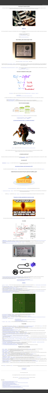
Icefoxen (14, 289)
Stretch (3, 353)
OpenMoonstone (4, 316)
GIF (34, 321)
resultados (21, 355)
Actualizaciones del (4, 318)
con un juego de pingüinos (28, 286)
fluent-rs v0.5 (4, 358)
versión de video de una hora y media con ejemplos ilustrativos (24, 95)
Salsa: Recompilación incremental (11, 99)
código (9, 190)
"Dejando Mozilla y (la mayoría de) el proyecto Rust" (8, 67)
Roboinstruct (11, 318)
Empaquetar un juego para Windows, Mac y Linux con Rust (9, 315)
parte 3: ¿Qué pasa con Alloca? (21, 280)
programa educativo (24, 188)
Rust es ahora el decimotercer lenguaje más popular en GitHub (10, 329)
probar (26, 326)
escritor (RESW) (4, 342)
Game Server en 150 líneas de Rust (6, 314)
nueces (11, 365)
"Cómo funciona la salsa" (11, 100)
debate (22, 276)
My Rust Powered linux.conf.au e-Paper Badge (8, 243)
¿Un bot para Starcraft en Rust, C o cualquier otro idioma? (23, 120)
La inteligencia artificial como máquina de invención (8, 383)
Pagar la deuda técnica (18, 319)
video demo (29, 316)
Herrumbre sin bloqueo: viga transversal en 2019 (24, 166)
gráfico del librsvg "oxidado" (10, 338)
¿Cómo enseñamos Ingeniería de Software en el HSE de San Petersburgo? (11, 386)
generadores (30, 326)
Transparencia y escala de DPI (19, 320)
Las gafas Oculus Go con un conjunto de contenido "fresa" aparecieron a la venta (12, 387)
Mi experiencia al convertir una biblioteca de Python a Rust (9, 330)
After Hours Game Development (6, 292)
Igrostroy (23, 282)
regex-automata (4, 352)
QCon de (26, 332)
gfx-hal (28, 290)
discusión (17, 67)
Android (33, 353)
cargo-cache (4, 350)
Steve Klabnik (20, 61)
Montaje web (23, 259)
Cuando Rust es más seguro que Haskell (7, 343)
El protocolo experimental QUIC (12, 188)
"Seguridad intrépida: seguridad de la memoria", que (19, 218)
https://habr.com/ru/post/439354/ (24, 378)
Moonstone (25, 316)
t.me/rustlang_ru (24, 369)
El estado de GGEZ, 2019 (5, 289)
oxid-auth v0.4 (4, 362)
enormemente (34, 360)
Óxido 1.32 (24, 28)
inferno (5, 355)
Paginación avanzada (20, 118)
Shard (25, 353)
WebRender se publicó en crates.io (6, 327)
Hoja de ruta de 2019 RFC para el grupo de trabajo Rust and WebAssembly (11, 276)
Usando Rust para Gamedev (5, 286)
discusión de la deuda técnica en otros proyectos (28, 319)
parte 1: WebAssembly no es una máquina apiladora (23, 279)
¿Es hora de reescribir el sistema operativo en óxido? (8, 332)
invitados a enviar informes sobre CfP (41, 240)
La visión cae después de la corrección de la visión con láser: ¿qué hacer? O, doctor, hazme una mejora (15, 382)
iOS (35, 353)
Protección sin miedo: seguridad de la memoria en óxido (24, 197)
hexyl (3, 349)
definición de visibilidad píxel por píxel (7, 291)
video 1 (6, 356)
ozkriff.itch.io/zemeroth (11, 287)
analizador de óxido (28, 93)
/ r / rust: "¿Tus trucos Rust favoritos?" (7, 335)
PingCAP (25, 68)
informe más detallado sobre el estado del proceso (22, 338)
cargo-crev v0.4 (4, 360)
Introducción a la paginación (20, 117)
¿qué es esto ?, (33, 93)
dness (3, 351)
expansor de (13, 357)
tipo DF (34, 292)
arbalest (3, 354)
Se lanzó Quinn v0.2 (5, 190)
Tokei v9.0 (3, 359)
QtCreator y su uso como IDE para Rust (7, 341)
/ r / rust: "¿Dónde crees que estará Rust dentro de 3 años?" (9, 344)
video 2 (9, 356)
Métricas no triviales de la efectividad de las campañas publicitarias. (10, 384)
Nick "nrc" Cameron (26, 61)
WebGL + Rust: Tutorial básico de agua (7, 288)
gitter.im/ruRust (24, 368)
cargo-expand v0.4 (4, 357)
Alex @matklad (11, 93)
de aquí (17, 377)
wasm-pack (27, 277)
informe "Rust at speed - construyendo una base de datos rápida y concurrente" (12, 337)
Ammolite (3, 321)
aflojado (4, 365)
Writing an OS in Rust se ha (19, 115)
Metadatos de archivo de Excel (6, 385)
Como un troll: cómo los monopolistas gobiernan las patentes (10, 381)
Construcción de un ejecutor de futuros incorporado (8, 241)
